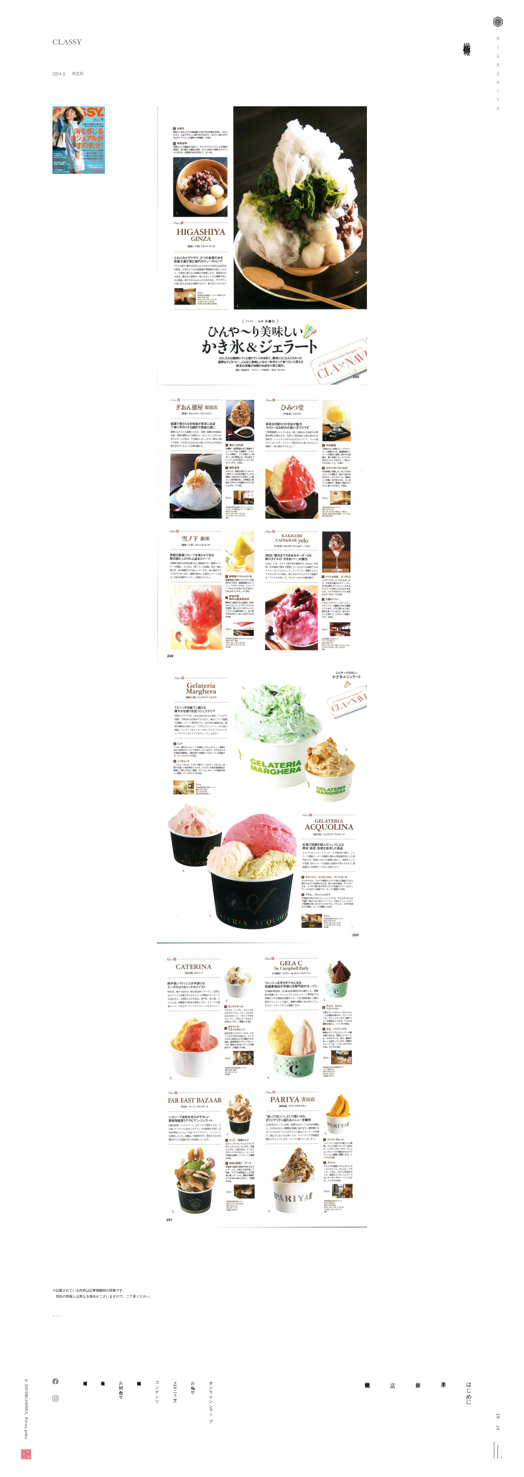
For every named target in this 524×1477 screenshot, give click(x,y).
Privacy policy (26, 1428)
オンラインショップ (211, 1399)
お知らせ (192, 1385)
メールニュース (175, 1390)
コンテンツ (157, 1390)
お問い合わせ (121, 1387)
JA (498, 1428)
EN (498, 1416)
